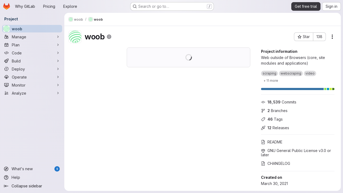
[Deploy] (32, 69)
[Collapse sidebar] (32, 186)
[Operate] (32, 77)
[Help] (32, 177)
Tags (272, 119)
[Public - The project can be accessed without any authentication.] (109, 37)
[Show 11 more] (271, 80)
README (271, 142)
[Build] (32, 61)
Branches (274, 110)
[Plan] (32, 45)
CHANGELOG (275, 163)
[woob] (32, 28)
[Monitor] (32, 85)
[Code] (32, 53)
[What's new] (32, 169)
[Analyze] (32, 93)
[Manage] (32, 36)
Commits (278, 102)
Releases (275, 127)
